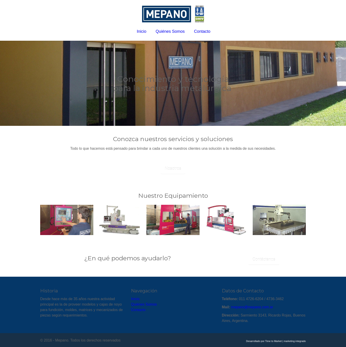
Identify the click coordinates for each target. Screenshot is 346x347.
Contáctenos (263, 259)
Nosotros (173, 168)
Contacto (138, 310)
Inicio (135, 299)
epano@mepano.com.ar (253, 307)
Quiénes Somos (144, 304)
